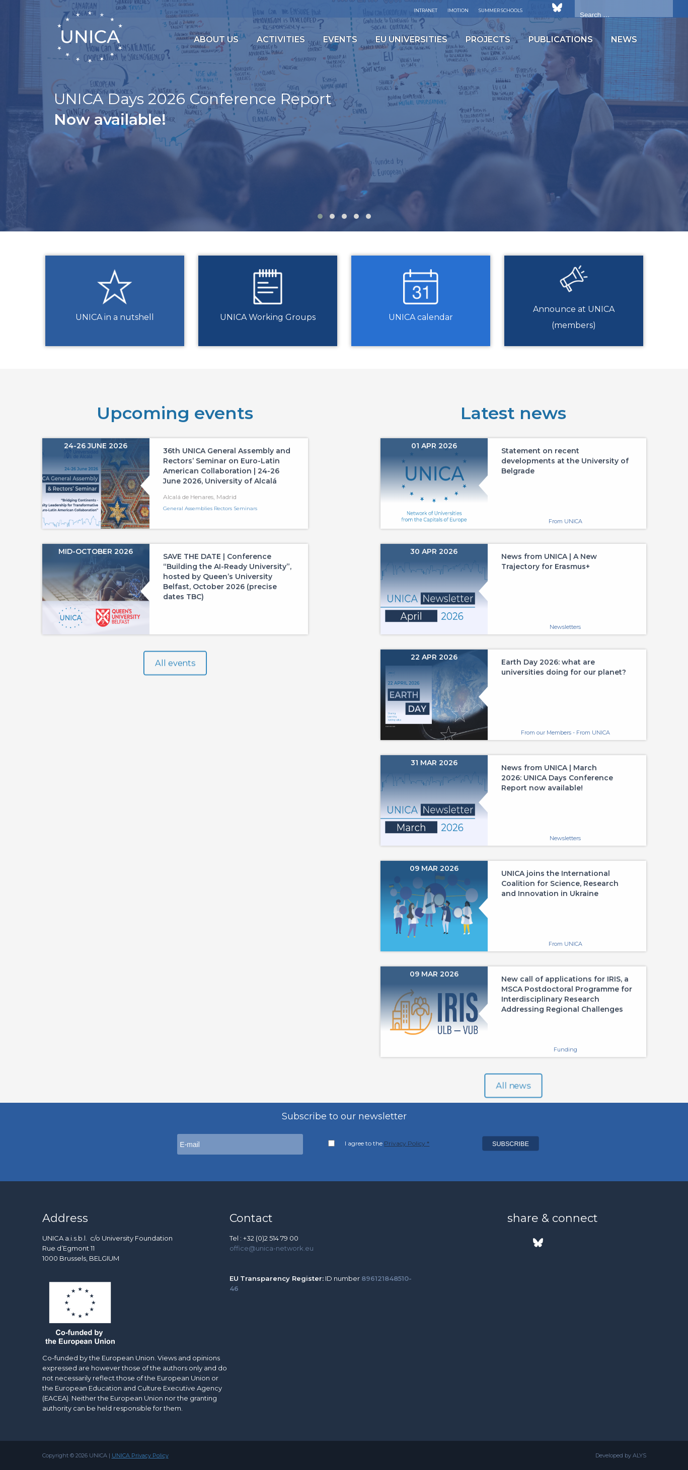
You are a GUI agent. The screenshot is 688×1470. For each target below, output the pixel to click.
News (624, 39)
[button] (320, 216)
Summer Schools (500, 10)
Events (340, 39)
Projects (488, 39)
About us (216, 39)
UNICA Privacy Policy (140, 1455)
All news (513, 1099)
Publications (560, 39)
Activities (281, 39)
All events (175, 676)
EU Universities (411, 39)
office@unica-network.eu (272, 1248)
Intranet (425, 10)
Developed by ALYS (620, 1455)
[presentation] (13, 120)
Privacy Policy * (406, 1143)
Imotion (458, 10)
